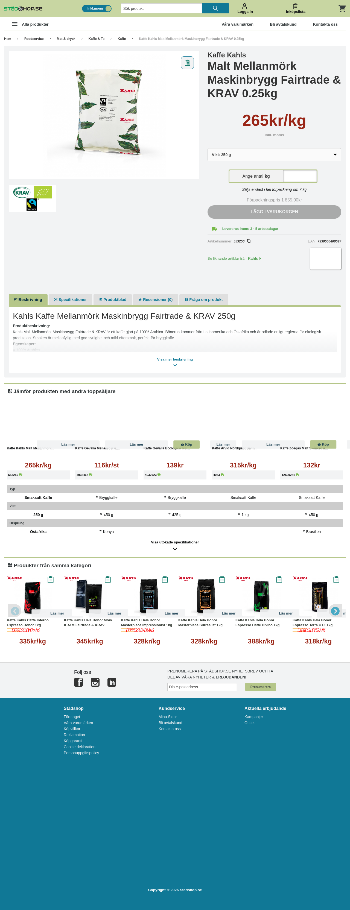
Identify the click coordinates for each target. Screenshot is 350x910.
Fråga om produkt (204, 299)
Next (335, 611)
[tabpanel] (104, 115)
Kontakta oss (170, 729)
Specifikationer (70, 299)
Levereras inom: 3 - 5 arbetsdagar (250, 229)
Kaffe (122, 39)
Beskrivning (28, 299)
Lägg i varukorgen (274, 211)
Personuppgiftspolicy (81, 753)
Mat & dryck (66, 39)
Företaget (72, 717)
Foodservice (34, 39)
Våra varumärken (78, 723)
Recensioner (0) (156, 299)
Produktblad (112, 299)
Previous (15, 611)
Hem (7, 39)
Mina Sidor (168, 717)
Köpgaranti (73, 741)
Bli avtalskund (170, 723)
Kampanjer (253, 717)
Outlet (249, 723)
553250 (242, 241)
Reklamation (74, 735)
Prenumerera (260, 687)
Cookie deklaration (79, 747)
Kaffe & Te (96, 39)
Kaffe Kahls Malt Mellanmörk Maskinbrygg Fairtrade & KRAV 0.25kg (191, 39)
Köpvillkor (72, 729)
